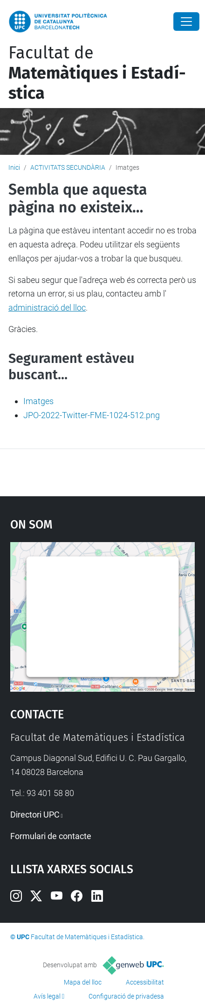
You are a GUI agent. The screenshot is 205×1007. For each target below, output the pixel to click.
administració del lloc (47, 307)
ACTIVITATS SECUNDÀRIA (67, 167)
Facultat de (97, 73)
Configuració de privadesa (126, 996)
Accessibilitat (145, 982)
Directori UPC (35, 814)
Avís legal (47, 996)
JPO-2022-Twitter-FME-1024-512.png (91, 415)
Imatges (38, 401)
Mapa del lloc (83, 982)
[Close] (186, 21)
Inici (14, 167)
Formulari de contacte (50, 836)
